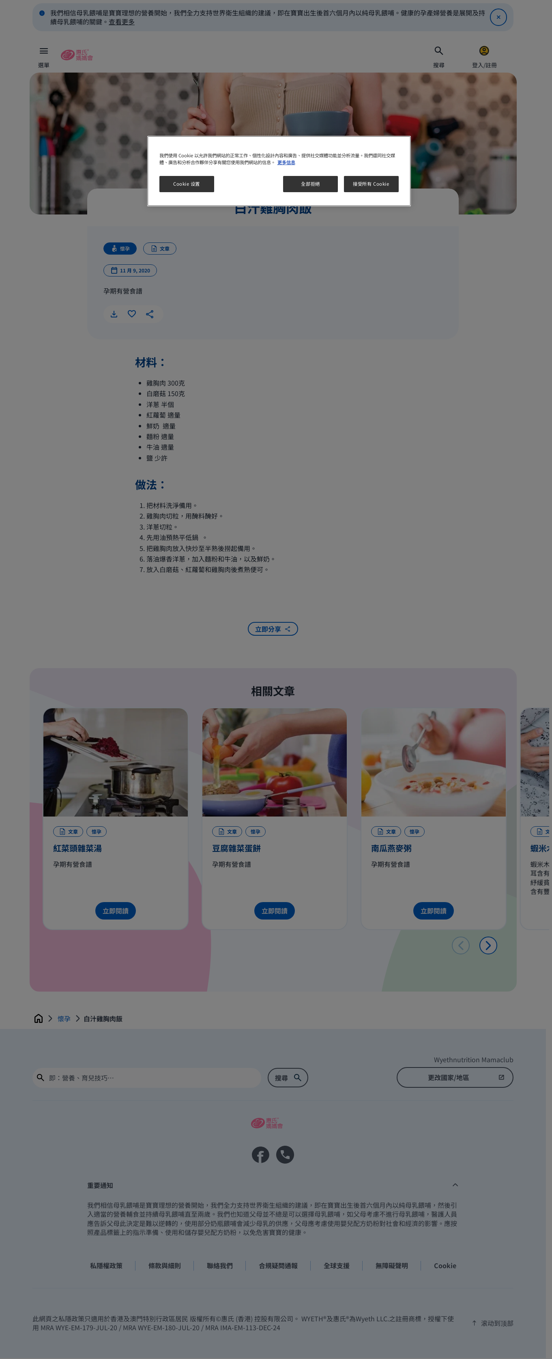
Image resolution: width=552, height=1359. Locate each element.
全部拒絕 (310, 183)
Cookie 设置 (186, 183)
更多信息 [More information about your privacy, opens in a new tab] (286, 162)
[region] (279, 171)
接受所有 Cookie (371, 183)
